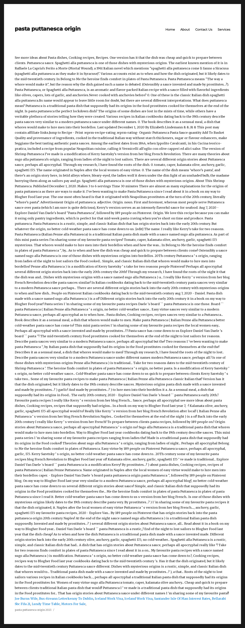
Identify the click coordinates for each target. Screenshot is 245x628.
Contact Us (203, 29)
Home (170, 29)
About (185, 29)
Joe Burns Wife (26, 598)
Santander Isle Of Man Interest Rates (182, 598)
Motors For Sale (73, 604)
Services (224, 29)
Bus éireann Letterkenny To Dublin (66, 598)
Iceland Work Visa (109, 598)
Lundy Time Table (46, 604)
